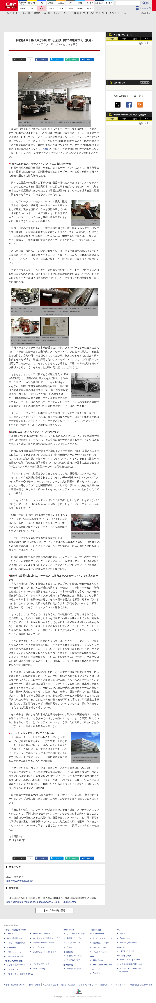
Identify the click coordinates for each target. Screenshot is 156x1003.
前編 (45, 149)
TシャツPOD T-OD (75, 943)
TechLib (96, 973)
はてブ (58, 59)
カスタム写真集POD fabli (131, 964)
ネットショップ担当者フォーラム (46, 938)
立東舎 (69, 947)
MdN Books (98, 960)
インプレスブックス (41, 964)
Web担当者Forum (14, 938)
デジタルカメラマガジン (17, 965)
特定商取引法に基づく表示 (141, 985)
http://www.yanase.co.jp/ (19, 881)
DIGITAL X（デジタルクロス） (45, 952)
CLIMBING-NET (73, 960)
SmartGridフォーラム (42, 934)
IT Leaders (11, 947)
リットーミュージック (76, 934)
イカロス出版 (95, 930)
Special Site (119, 83)
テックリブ (94, 969)
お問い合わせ (34, 985)
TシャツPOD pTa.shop (130, 959)
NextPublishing (39, 969)
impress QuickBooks (128, 943)
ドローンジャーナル (15, 952)
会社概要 (104, 985)
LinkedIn (89, 59)
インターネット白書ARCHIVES (20, 974)
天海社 (122, 934)
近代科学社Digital (74, 969)
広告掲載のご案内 (50, 985)
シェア (43, 59)
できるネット (12, 969)
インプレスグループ (119, 985)
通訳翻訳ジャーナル (101, 943)
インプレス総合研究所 (16, 943)
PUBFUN (120, 947)
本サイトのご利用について (15, 985)
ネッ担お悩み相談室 (15, 956)
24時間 (123, 39)
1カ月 (146, 39)
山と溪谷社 (68, 952)
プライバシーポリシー (88, 985)
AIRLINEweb (98, 934)
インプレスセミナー (41, 947)
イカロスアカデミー (101, 952)
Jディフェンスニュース (102, 938)
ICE (118, 930)
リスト (30, 59)
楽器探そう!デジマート (76, 938)
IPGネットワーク (124, 956)
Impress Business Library (43, 943)
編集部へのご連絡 (68, 985)
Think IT (10, 934)
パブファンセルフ (127, 951)
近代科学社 (68, 965)
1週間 (134, 39)
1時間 (112, 39)
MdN (92, 956)
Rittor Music (69, 930)
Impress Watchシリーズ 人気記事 (129, 114)
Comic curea (125, 938)
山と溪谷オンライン (75, 956)
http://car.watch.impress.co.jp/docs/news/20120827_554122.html (41, 902)
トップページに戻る (54, 910)
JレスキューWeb (100, 947)
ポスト (21, 59)
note (74, 59)
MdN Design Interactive (102, 965)
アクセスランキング (123, 34)
